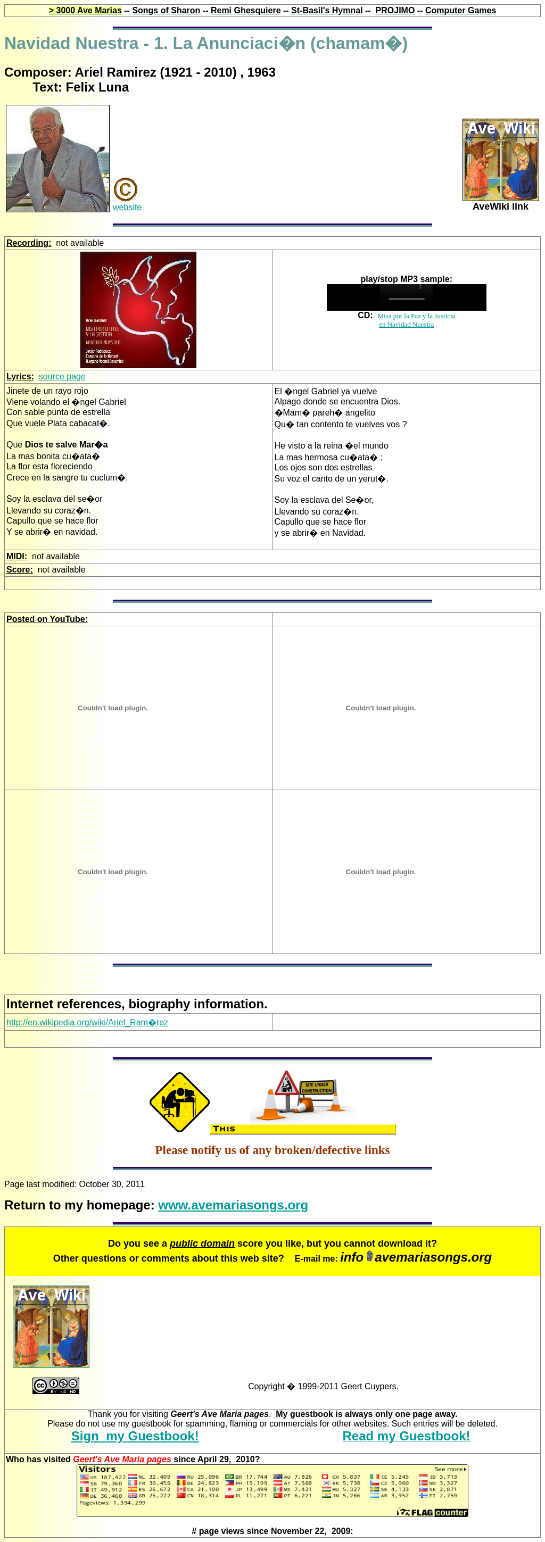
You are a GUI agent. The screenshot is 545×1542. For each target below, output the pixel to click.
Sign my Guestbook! (135, 1436)
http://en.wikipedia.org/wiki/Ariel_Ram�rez (87, 1022)
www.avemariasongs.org (233, 1205)
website (127, 207)
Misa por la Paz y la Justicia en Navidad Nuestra (416, 320)
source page (62, 376)
